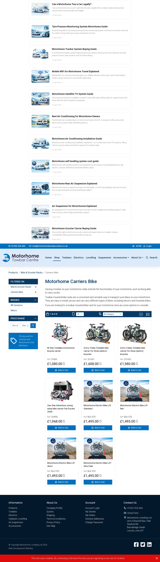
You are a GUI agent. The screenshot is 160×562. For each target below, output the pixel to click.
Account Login (92, 508)
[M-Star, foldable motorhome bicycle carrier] (61, 370)
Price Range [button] (23, 318)
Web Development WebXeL (21, 548)
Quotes (50, 511)
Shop (57, 257)
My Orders (90, 515)
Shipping (51, 515)
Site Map (51, 526)
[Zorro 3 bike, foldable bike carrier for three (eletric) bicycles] (98, 370)
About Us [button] (136, 257)
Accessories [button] (120, 257)
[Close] (157, 558)
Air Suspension (16, 522)
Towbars (66, 257)
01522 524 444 (17, 246)
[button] (18, 502)
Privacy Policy (53, 522)
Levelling (91, 257)
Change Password (94, 522)
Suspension (104, 257)
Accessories (15, 526)
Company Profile (54, 508)
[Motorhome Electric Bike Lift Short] (61, 482)
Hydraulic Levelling (18, 519)
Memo (14, 310)
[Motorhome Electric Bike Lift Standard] (98, 427)
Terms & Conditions (56, 519)
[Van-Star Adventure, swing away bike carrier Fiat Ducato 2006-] (61, 427)
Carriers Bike (23, 292)
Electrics (79, 257)
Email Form (132, 513)
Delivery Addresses (94, 519)
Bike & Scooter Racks (32, 272)
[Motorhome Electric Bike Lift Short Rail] (98, 482)
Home (49, 257)
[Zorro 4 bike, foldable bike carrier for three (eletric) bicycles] (134, 370)
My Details (90, 511)
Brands (23, 300)
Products (13, 272)
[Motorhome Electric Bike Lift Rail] (134, 427)
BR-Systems (17, 305)
